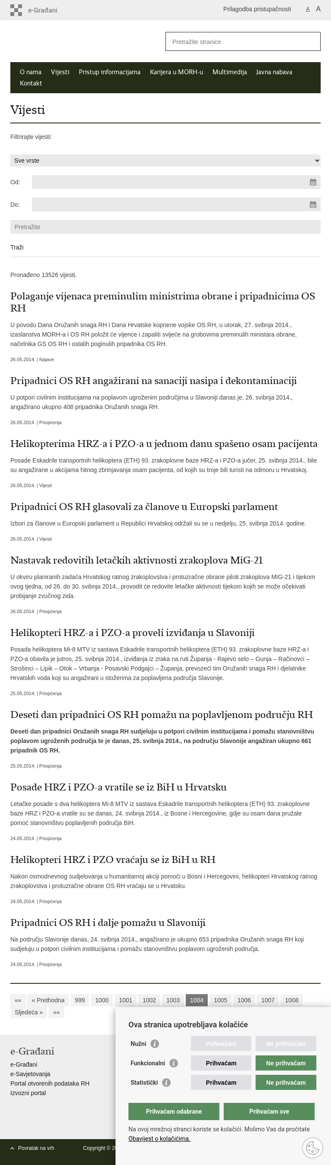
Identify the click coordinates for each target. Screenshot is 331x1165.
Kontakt (31, 83)
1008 (291, 1000)
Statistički (144, 1082)
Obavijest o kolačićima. (159, 1138)
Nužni (138, 1043)
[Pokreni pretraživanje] (310, 41)
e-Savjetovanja (30, 1074)
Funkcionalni (148, 1063)
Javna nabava (274, 72)
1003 (173, 1000)
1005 (220, 1000)
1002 (149, 1000)
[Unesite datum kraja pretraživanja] (176, 204)
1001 (125, 1000)
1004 (196, 1000)
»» (56, 1012)
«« (18, 1000)
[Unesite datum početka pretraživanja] (176, 182)
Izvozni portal (28, 1092)
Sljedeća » (29, 1012)
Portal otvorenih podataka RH (50, 1083)
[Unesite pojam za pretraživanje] (234, 42)
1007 (268, 1000)
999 (80, 1000)
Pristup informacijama (110, 72)
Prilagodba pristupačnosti (257, 9)
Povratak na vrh (36, 1148)
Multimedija (229, 72)
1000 (102, 1000)
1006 (244, 1000)
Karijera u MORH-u (176, 72)
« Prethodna (47, 1000)
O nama (30, 72)
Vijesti (60, 72)
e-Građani (23, 1064)
